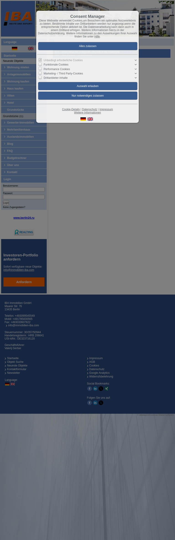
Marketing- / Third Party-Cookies (63, 73)
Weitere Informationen (87, 112)
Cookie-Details (71, 109)
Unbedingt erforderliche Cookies (63, 60)
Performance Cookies (57, 69)
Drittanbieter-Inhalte (56, 77)
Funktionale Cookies (56, 64)
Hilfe (97, 36)
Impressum (106, 109)
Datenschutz (89, 109)
